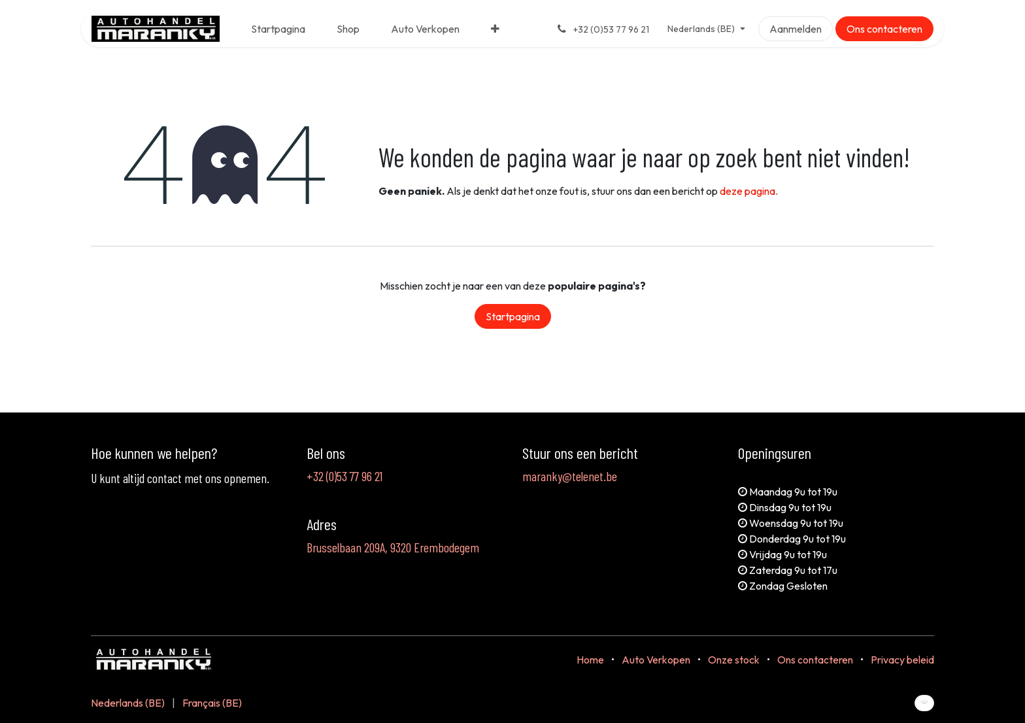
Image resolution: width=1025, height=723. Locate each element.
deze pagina (747, 190)
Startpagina (513, 316)
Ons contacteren (884, 28)
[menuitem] (278, 29)
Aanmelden (795, 28)
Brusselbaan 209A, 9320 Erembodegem (393, 547)
